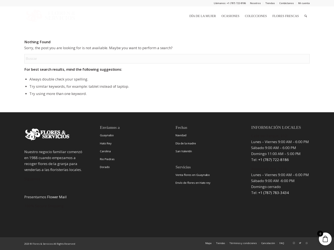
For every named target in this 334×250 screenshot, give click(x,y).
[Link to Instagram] (294, 243)
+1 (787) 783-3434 (273, 192)
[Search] (306, 16)
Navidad (181, 135)
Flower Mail (57, 196)
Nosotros (255, 3)
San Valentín (184, 151)
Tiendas (270, 3)
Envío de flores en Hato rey (193, 183)
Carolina (105, 151)
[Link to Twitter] (300, 243)
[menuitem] (255, 3)
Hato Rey (106, 143)
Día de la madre (186, 143)
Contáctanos (286, 3)
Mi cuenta (304, 3)
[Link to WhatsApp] (306, 243)
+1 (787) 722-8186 (273, 159)
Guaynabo (107, 135)
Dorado (105, 167)
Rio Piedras (107, 159)
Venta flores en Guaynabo (193, 175)
